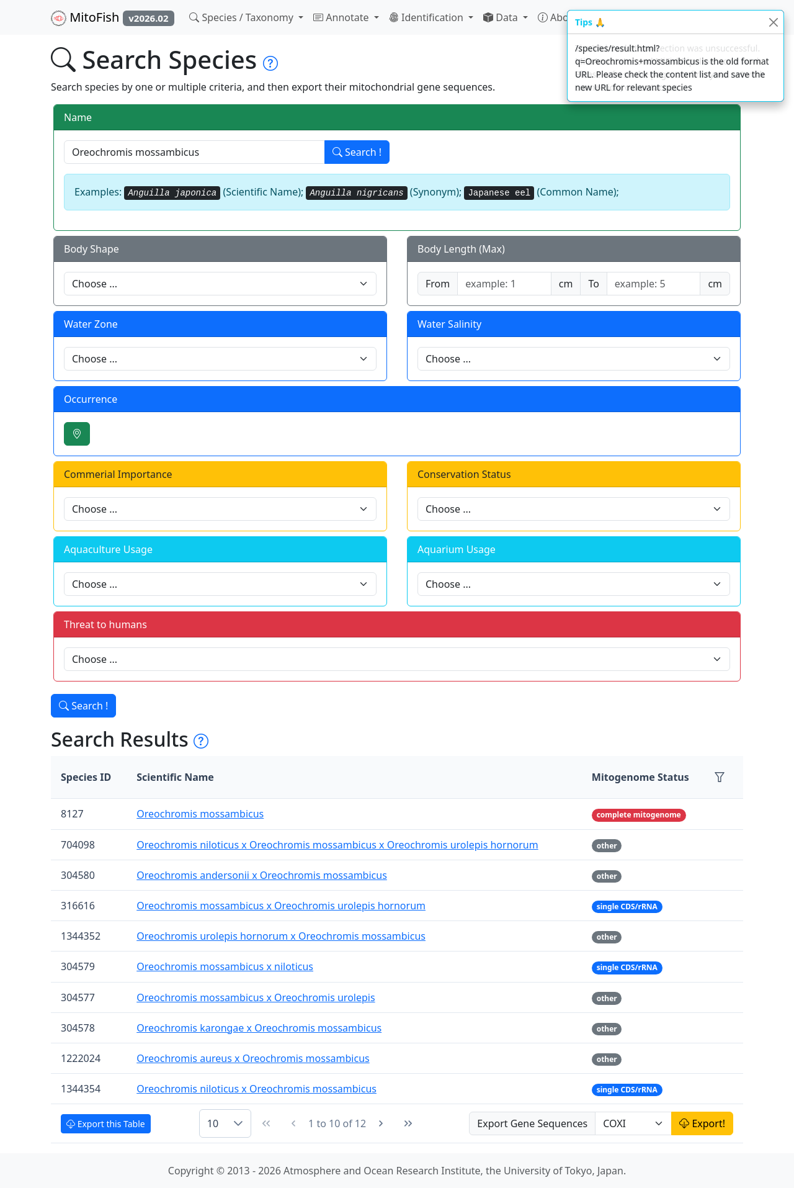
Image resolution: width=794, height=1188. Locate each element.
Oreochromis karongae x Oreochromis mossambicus (258, 1028)
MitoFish (112, 17)
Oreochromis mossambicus (200, 814)
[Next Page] (380, 1123)
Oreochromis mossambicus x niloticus (224, 966)
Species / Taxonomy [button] (242, 17)
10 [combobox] (212, 1123)
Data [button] (501, 17)
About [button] (559, 17)
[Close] (773, 22)
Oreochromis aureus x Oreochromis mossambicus (253, 1058)
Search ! (356, 152)
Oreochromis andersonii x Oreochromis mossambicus (261, 875)
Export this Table (105, 1124)
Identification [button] (427, 17)
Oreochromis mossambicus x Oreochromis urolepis (255, 997)
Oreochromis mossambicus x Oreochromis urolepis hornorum (281, 905)
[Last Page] (408, 1123)
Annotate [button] (342, 17)
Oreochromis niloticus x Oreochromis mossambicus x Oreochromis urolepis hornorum (337, 845)
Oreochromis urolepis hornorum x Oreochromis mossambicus (281, 936)
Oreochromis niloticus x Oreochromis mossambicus (256, 1089)
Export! (702, 1123)
